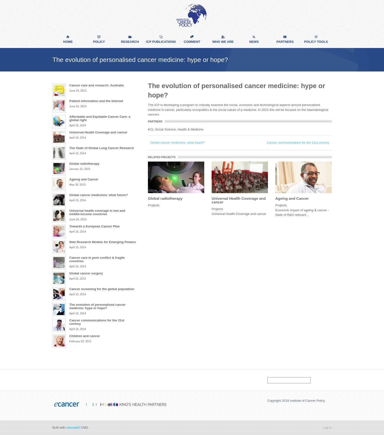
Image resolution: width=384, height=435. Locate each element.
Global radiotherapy (165, 198)
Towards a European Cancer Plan (94, 226)
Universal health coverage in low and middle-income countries (97, 212)
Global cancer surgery (86, 273)
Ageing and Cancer (292, 198)
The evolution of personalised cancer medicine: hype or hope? (97, 306)
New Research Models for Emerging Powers (102, 242)
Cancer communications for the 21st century (298, 142)
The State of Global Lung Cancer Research (101, 148)
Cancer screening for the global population (101, 289)
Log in (327, 427)
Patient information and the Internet (96, 101)
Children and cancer (84, 336)
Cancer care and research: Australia (96, 85)
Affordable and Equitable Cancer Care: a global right (99, 118)
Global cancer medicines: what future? (177, 142)
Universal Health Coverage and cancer (239, 200)
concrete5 (73, 427)
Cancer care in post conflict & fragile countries (97, 259)
